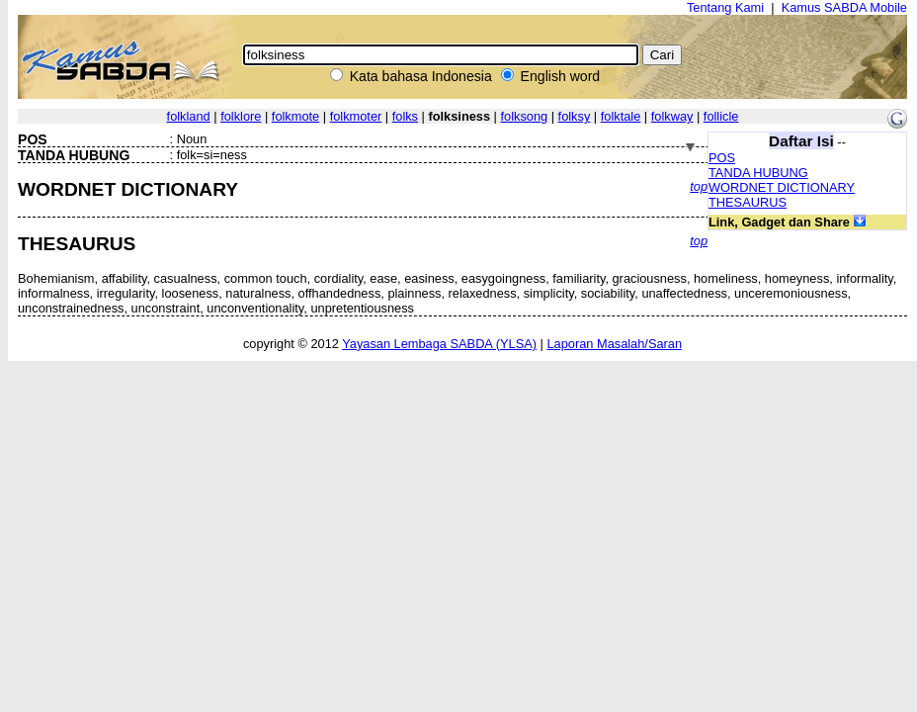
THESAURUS (748, 202)
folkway (672, 116)
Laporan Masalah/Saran (614, 343)
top (699, 186)
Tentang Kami (725, 7)
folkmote (295, 116)
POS (722, 157)
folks (405, 116)
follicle (721, 116)
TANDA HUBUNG (758, 172)
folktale (621, 116)
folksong (523, 116)
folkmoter (356, 116)
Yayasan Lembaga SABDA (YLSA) (439, 343)
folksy (574, 116)
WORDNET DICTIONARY (782, 187)
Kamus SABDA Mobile (844, 7)
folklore (240, 116)
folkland (188, 116)
